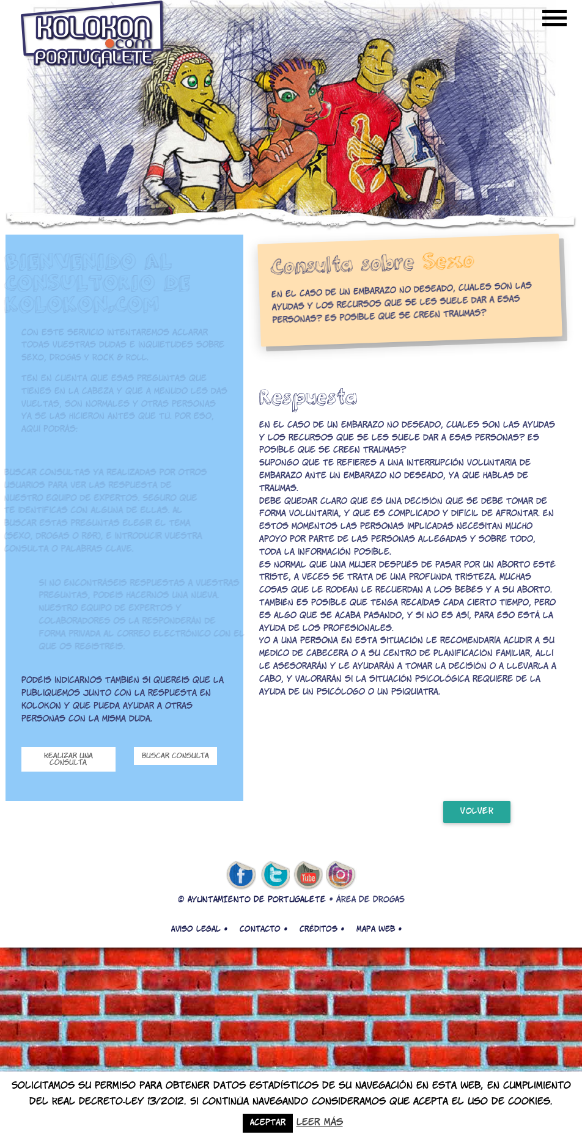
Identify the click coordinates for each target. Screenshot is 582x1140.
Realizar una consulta (68, 759)
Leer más (320, 1122)
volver (476, 812)
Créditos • (322, 929)
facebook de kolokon (241, 875)
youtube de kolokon (308, 875)
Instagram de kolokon (341, 875)
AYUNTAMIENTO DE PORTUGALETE (257, 900)
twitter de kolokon (274, 875)
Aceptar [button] (267, 1123)
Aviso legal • (199, 929)
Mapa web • (379, 929)
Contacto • (263, 929)
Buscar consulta (175, 756)
